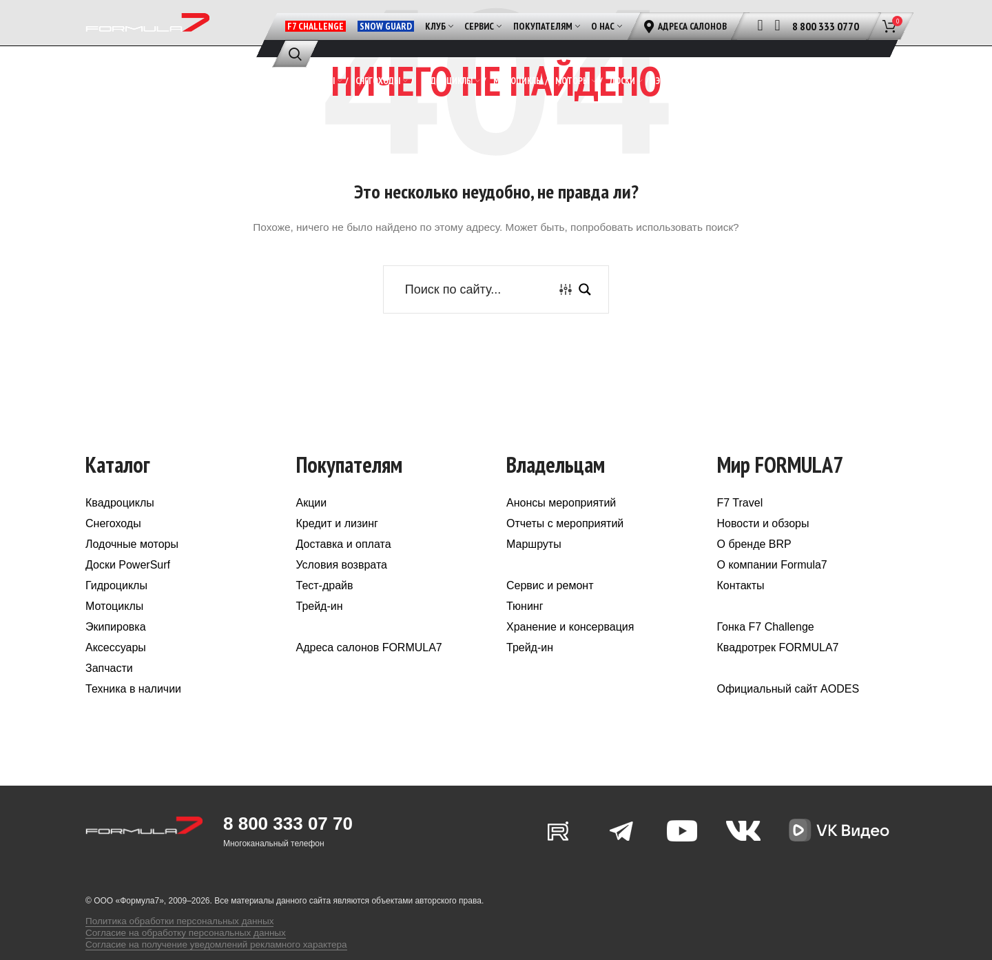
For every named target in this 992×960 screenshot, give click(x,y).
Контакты (741, 612)
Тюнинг (525, 633)
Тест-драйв (324, 612)
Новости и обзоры (763, 550)
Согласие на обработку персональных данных (174, 949)
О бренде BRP (754, 571)
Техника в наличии (133, 716)
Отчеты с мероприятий (564, 550)
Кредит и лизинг (337, 550)
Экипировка (115, 654)
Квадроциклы (119, 529)
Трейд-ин (319, 633)
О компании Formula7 (772, 592)
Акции (311, 529)
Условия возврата (341, 592)
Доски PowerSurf (127, 592)
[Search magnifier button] (585, 315)
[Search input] (477, 315)
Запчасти (109, 695)
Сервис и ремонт (549, 612)
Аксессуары (115, 674)
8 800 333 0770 (825, 26)
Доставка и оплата (343, 571)
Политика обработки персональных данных (169, 939)
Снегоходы (113, 550)
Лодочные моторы (131, 571)
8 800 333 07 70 (288, 850)
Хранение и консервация (570, 654)
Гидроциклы (116, 612)
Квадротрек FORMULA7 (778, 674)
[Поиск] (295, 54)
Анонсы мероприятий (561, 529)
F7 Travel (740, 529)
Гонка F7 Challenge (765, 654)
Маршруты (533, 571)
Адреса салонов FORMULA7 (369, 674)
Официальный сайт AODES (788, 716)
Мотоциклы (114, 633)
